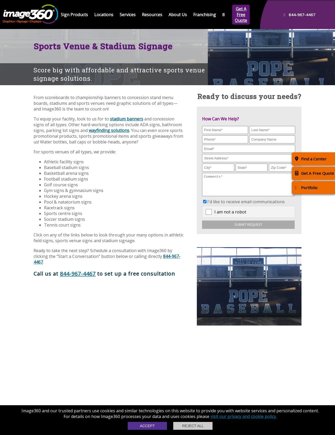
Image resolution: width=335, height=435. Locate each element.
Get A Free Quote (241, 14)
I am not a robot (230, 216)
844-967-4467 (78, 273)
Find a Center (311, 159)
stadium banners (126, 119)
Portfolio (306, 187)
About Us (178, 15)
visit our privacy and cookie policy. (243, 416)
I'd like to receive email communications (246, 205)
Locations (103, 15)
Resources (152, 15)
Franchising (204, 15)
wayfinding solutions (109, 130)
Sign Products (74, 15)
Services (128, 15)
